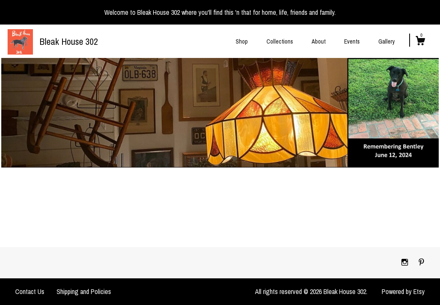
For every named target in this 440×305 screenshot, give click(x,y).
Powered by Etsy (403, 291)
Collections (279, 41)
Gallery (386, 41)
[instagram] (406, 262)
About (319, 41)
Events (352, 41)
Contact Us (29, 291)
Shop (242, 41)
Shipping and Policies (84, 291)
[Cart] (420, 42)
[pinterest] (421, 262)
